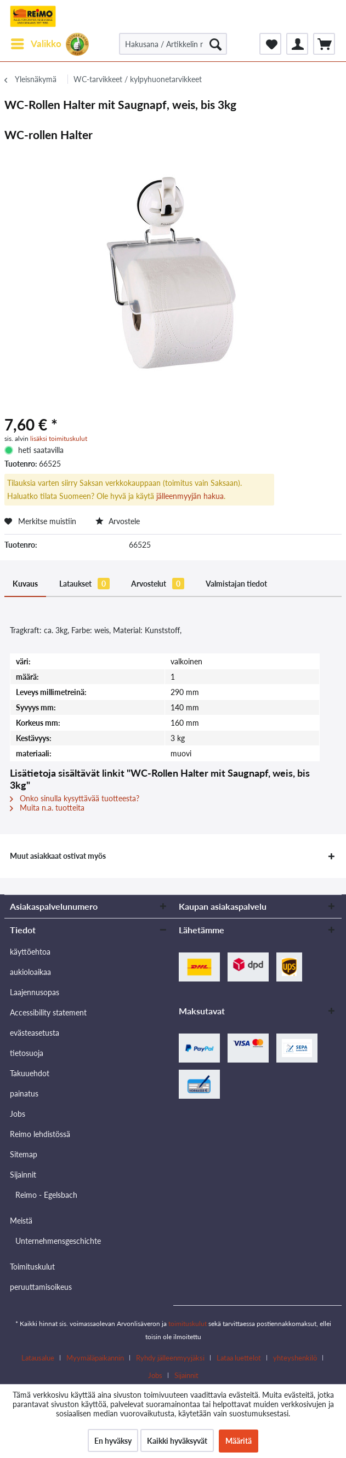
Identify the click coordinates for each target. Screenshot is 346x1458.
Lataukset (84, 583)
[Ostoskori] (324, 44)
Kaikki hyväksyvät (177, 1440)
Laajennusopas (34, 992)
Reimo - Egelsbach (46, 1194)
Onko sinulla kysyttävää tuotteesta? (74, 798)
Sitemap (23, 1154)
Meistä (21, 1220)
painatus (24, 1093)
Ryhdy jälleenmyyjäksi (170, 1357)
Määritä (238, 1440)
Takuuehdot (29, 1073)
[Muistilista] (270, 44)
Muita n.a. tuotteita (47, 807)
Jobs (17, 1113)
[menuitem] (35, 44)
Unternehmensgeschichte (58, 1240)
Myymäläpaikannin (95, 1357)
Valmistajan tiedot (236, 583)
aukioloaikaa (30, 972)
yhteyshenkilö (295, 1357)
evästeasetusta (34, 1032)
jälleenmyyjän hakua (190, 496)
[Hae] (215, 44)
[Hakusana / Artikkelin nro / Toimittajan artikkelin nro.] (173, 44)
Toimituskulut (32, 1266)
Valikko (36, 42)
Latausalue (37, 1357)
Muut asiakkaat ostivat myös (58, 855)
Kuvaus (25, 583)
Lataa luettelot (239, 1357)
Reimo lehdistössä (40, 1134)
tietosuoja (26, 1053)
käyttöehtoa (30, 951)
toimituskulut (187, 1323)
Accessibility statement (48, 1012)
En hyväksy (113, 1440)
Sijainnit (23, 1174)
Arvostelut (157, 583)
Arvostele (117, 521)
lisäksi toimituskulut (58, 438)
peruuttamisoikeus (41, 1286)
